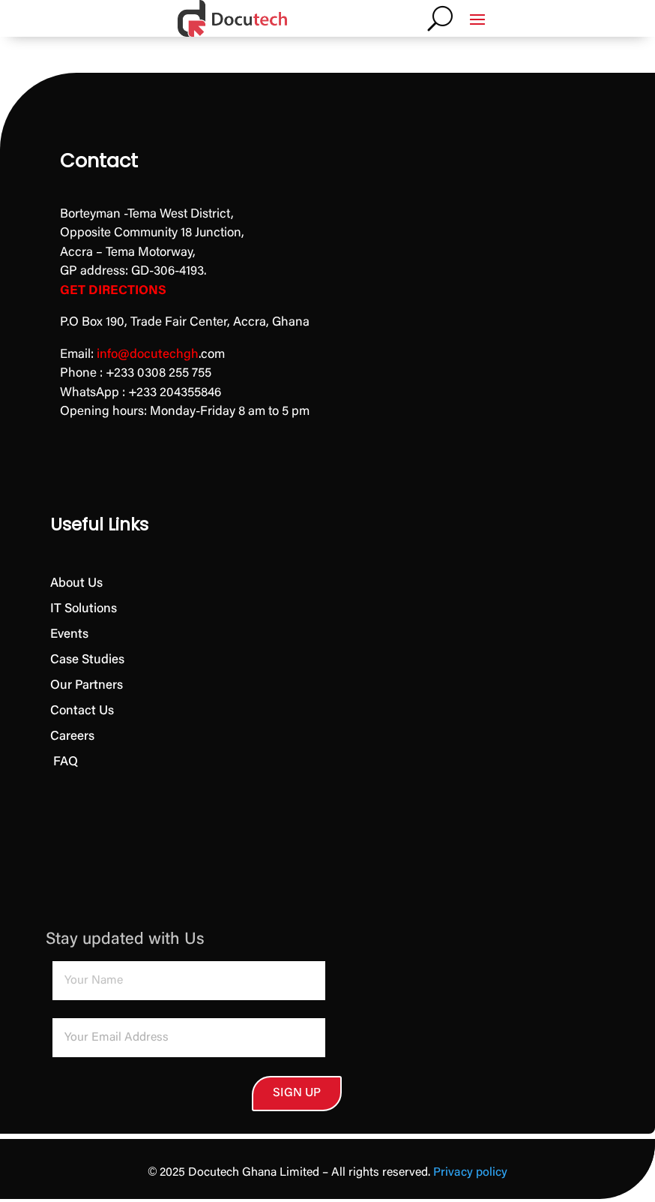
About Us (76, 584)
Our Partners (86, 686)
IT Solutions (83, 609)
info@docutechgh (148, 355)
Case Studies (87, 660)
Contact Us (82, 711)
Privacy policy (470, 1176)
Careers (72, 737)
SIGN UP (213, 1094)
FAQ (64, 762)
